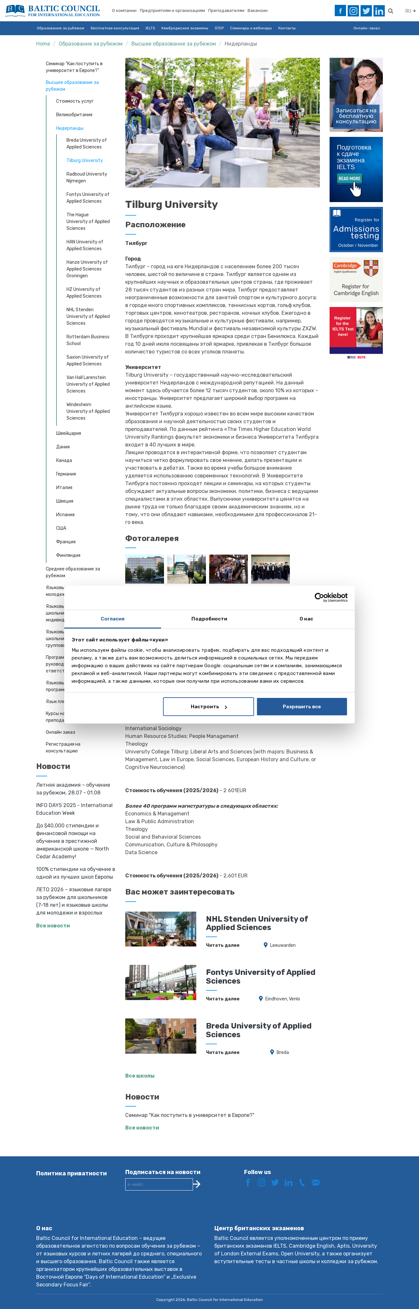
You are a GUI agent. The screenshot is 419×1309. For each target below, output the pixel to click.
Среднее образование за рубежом (73, 572)
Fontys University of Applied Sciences (87, 198)
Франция (66, 542)
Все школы (140, 1076)
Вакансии (258, 10)
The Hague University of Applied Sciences (88, 221)
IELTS (150, 28)
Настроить (209, 707)
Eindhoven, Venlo (282, 999)
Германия (66, 474)
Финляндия (68, 555)
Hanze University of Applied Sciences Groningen (87, 269)
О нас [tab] (306, 619)
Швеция (64, 501)
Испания (65, 514)
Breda (283, 1052)
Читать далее (223, 945)
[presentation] (174, 1212)
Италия (64, 487)
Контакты (287, 28)
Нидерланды (241, 44)
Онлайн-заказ (366, 28)
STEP (219, 28)
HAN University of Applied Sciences (84, 245)
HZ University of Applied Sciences (84, 293)
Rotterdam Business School (87, 340)
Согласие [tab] (113, 619)
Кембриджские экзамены (184, 28)
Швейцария (68, 433)
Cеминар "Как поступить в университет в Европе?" (74, 67)
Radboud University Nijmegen (86, 177)
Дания (63, 447)
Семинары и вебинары (251, 28)
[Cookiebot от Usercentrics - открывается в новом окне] (319, 597)
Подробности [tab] (209, 619)
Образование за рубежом (60, 28)
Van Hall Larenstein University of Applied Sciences (88, 384)
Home (43, 44)
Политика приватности (71, 1173)
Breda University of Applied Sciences (86, 144)
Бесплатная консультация (115, 28)
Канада (64, 460)
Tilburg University (84, 160)
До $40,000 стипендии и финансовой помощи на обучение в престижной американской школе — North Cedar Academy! (72, 841)
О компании (124, 10)
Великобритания (74, 115)
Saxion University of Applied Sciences (87, 360)
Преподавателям (226, 10)
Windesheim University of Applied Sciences (88, 411)
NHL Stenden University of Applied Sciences (88, 316)
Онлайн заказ (60, 732)
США (61, 528)
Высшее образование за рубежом (173, 44)
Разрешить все (302, 707)
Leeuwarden (283, 945)
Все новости (53, 926)
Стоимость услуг (75, 101)
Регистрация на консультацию (63, 747)
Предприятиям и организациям (172, 10)
